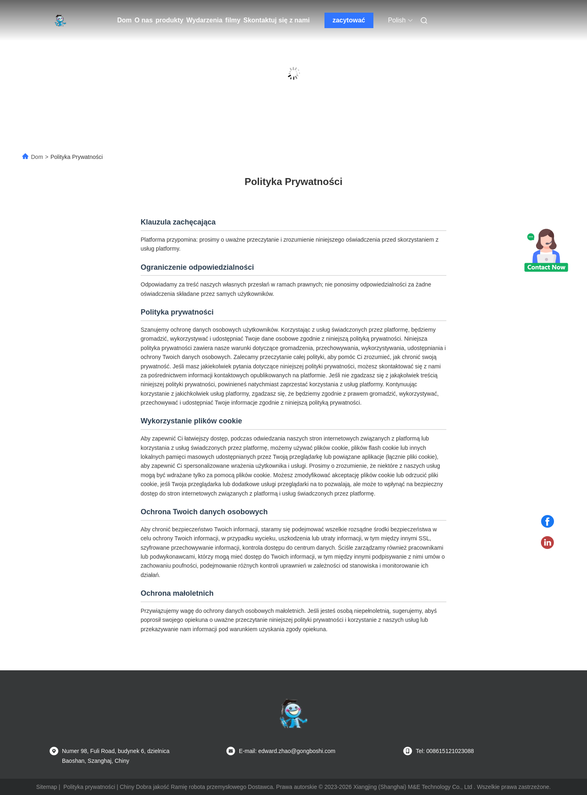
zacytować (349, 20)
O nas (143, 20)
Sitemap (46, 787)
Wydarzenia (204, 20)
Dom (124, 20)
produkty (169, 20)
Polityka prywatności (89, 787)
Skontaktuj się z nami (276, 20)
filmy (233, 20)
